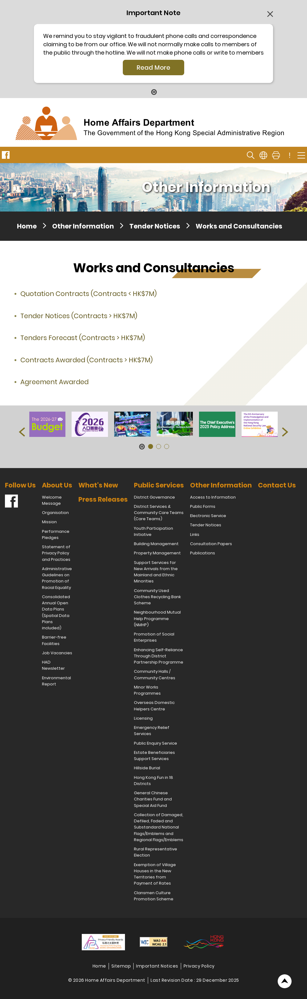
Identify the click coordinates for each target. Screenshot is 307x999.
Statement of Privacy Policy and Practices (56, 553)
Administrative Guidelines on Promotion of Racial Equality (57, 578)
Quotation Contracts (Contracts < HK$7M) (88, 293)
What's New (98, 485)
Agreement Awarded (54, 381)
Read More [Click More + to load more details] (153, 67)
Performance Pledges (55, 534)
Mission (49, 522)
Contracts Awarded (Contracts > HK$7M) (86, 360)
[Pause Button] (153, 91)
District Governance (154, 497)
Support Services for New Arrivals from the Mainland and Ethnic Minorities (156, 572)
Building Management (156, 544)
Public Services (159, 485)
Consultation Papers (211, 544)
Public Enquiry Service (155, 743)
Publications (202, 553)
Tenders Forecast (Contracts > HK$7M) (82, 337)
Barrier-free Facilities (54, 640)
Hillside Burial (147, 768)
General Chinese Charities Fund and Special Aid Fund (153, 799)
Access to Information (213, 497)
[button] (22, 432)
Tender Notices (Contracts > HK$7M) (78, 315)
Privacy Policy (199, 966)
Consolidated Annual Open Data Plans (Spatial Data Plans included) (56, 612)
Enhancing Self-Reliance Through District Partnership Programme (158, 656)
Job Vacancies (57, 653)
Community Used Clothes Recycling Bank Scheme (157, 597)
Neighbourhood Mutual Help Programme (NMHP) (157, 618)
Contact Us (277, 485)
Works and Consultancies (239, 226)
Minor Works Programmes (147, 690)
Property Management (157, 553)
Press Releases (103, 499)
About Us (57, 485)
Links (194, 534)
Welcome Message (52, 500)
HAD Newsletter (53, 665)
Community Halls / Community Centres (154, 674)
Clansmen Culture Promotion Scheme (153, 896)
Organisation (55, 513)
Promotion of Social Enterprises (154, 637)
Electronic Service (208, 516)
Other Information (83, 226)
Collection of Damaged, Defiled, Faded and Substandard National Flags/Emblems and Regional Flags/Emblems (158, 827)
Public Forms (202, 506)
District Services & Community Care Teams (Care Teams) (159, 513)
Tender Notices (154, 226)
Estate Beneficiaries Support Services (154, 756)
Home (27, 226)
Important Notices (157, 966)
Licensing (143, 718)
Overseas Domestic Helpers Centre (154, 706)
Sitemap (121, 966)
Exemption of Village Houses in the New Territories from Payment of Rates (155, 874)
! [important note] (290, 155)
